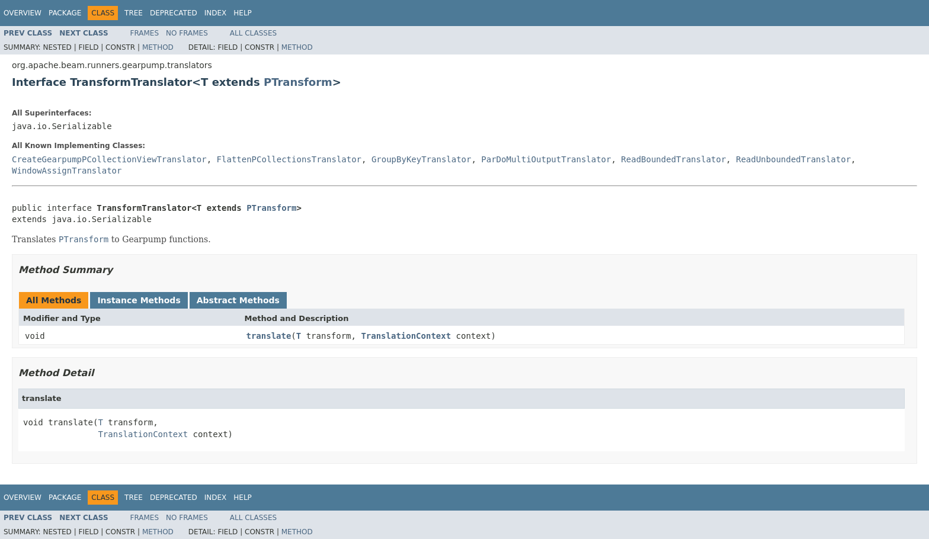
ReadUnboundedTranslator (793, 159)
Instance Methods (138, 300)
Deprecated (173, 13)
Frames (144, 33)
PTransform (298, 82)
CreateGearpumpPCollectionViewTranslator (109, 159)
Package (65, 13)
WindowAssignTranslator (66, 170)
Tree (133, 13)
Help (242, 13)
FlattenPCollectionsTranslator (289, 159)
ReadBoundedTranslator (673, 159)
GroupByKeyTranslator (421, 159)
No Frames (187, 33)
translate (268, 336)
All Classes (253, 33)
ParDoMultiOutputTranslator (546, 159)
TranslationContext (406, 336)
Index (215, 13)
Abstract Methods (238, 300)
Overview (22, 13)
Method (158, 47)
